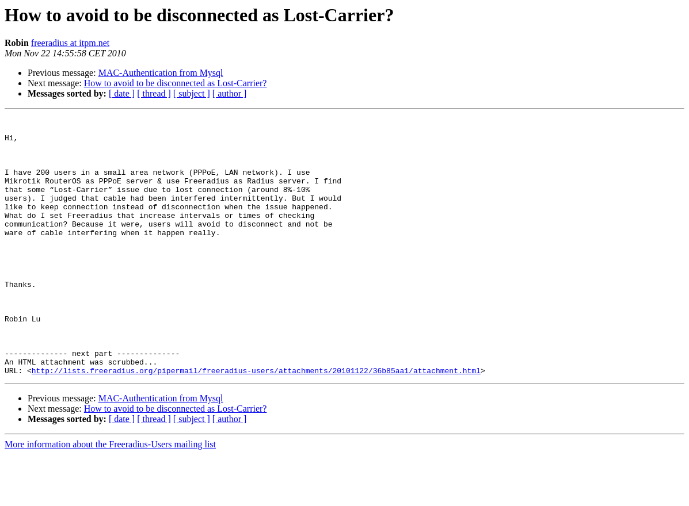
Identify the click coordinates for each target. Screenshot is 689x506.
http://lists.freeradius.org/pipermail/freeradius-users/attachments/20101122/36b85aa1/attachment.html (256, 422)
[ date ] (122, 93)
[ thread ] (154, 93)
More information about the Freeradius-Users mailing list (110, 496)
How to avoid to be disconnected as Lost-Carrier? (175, 83)
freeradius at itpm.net (70, 43)
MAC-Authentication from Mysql (160, 73)
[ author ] (229, 93)
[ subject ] (191, 93)
